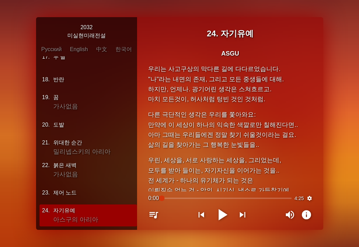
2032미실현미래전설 (86, 31)
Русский (51, 49)
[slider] (227, 198)
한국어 (123, 49)
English (79, 49)
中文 (101, 49)
